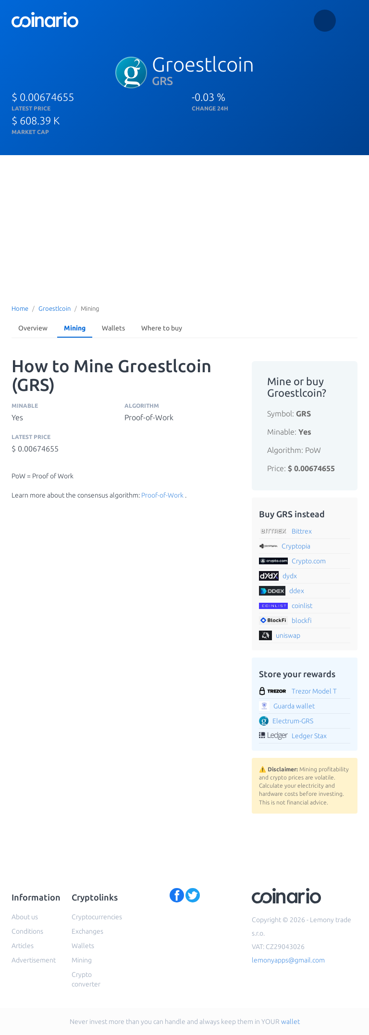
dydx (290, 576)
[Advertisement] (184, 227)
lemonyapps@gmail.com (288, 960)
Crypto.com (309, 561)
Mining (75, 328)
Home (20, 308)
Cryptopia (296, 546)
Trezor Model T (314, 691)
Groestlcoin (54, 308)
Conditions (27, 931)
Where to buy (161, 328)
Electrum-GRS (292, 721)
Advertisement (34, 960)
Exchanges (87, 931)
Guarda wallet (294, 706)
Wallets (113, 328)
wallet (290, 1021)
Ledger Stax (309, 736)
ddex (296, 591)
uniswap (288, 635)
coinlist (302, 605)
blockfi (302, 620)
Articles (23, 946)
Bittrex (302, 531)
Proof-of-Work (162, 495)
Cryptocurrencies (97, 917)
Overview (33, 328)
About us (25, 917)
